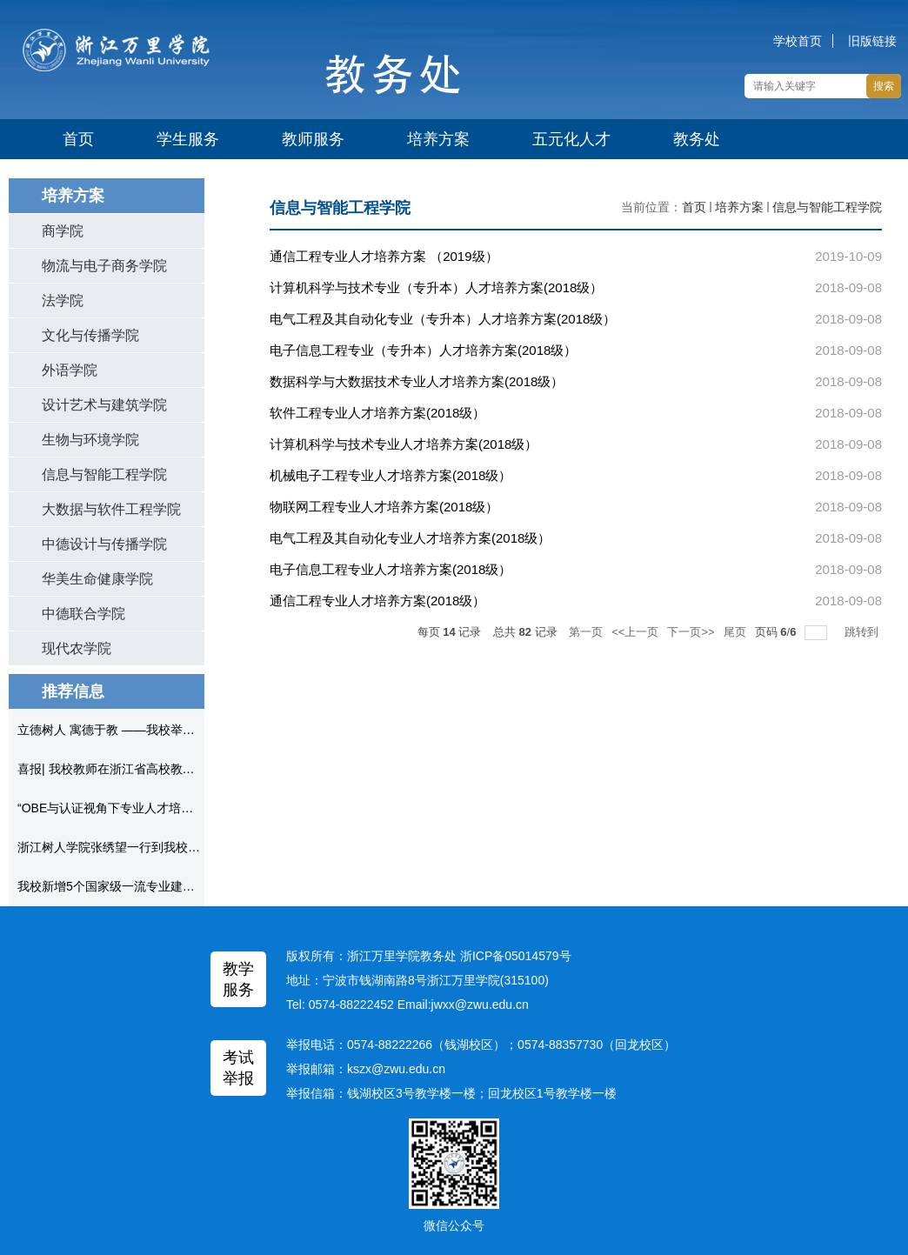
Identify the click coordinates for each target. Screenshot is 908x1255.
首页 (78, 139)
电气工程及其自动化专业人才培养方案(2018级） (410, 538)
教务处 (696, 139)
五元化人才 (571, 139)
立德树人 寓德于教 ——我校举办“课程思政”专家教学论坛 (170, 730)
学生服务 (188, 139)
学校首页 (797, 41)
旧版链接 (872, 41)
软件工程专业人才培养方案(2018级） (377, 412)
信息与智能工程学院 (827, 207)
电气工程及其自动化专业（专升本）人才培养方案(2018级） (443, 318)
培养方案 (438, 139)
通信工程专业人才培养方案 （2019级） (384, 256)
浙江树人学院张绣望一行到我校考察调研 (127, 847)
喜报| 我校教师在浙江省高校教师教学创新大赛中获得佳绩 (173, 769)
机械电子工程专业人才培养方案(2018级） (390, 475)
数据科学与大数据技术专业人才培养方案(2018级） (417, 381)
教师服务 (313, 139)
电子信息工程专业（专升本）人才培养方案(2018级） (423, 350)
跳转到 (863, 631)
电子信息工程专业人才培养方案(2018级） (390, 569)
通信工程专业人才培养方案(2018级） (377, 600)
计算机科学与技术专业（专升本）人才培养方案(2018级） (436, 287)
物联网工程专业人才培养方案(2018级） (384, 506)
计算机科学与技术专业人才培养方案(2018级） (403, 444)
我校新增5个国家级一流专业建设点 (112, 886)
